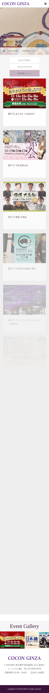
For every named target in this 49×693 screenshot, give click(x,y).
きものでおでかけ (24, 67)
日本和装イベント (24, 73)
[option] (12, 640)
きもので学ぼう (24, 60)
